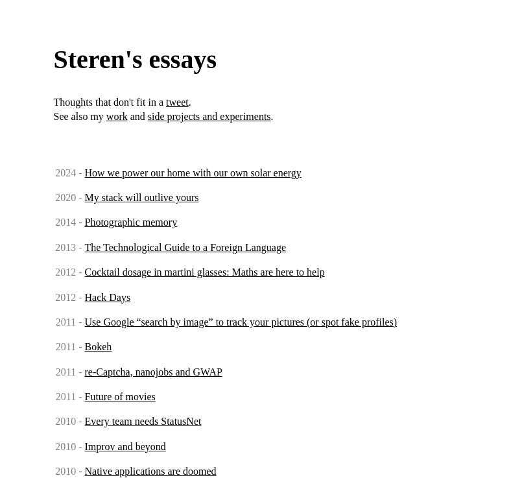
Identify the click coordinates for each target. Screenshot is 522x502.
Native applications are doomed (151, 471)
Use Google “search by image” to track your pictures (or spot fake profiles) (241, 322)
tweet (177, 102)
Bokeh (98, 346)
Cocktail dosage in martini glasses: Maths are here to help (205, 272)
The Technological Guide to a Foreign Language (185, 247)
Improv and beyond (125, 446)
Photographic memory (131, 222)
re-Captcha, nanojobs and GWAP (153, 371)
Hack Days (108, 297)
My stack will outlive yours (142, 197)
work (117, 116)
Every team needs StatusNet (143, 421)
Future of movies (120, 396)
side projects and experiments (209, 116)
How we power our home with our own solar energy (193, 172)
